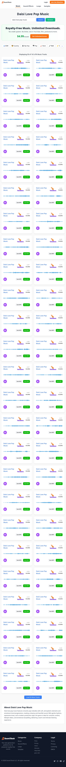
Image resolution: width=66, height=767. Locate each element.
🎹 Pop (35, 46)
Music (18, 6)
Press (35, 741)
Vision (36, 746)
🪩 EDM (5, 46)
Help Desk (37, 750)
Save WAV (26, 75)
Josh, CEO (37, 753)
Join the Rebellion (57, 2)
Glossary (36, 748)
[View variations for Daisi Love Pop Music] (20, 61)
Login (46, 2)
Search (40, 20)
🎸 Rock (43, 46)
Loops (38, 6)
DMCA (53, 749)
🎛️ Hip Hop (25, 46)
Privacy (53, 744)
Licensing (54, 747)
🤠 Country (15, 46)
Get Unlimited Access (39, 36)
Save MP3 (19, 75)
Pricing (36, 743)
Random (50, 20)
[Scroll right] (62, 46)
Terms (53, 741)
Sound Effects (28, 6)
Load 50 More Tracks (33, 697)
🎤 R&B (51, 46)
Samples (47, 6)
